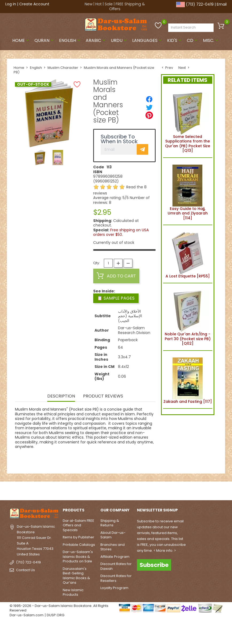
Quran (44, 40)
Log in (10, 4)
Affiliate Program (114, 556)
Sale (109, 4)
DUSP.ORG (55, 615)
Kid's (175, 40)
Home (21, 40)
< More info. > (165, 550)
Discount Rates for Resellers (116, 578)
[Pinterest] (149, 115)
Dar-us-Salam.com (27, 615)
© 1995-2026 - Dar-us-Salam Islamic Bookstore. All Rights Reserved (59, 608)
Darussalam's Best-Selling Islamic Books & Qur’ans (76, 575)
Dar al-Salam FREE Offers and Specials (78, 525)
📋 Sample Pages (116, 298)
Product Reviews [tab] (103, 396)
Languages (147, 40)
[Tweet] (149, 107)
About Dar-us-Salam (112, 535)
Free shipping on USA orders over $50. (121, 232)
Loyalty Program (114, 587)
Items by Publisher (78, 537)
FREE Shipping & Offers (127, 6)
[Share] (149, 99)
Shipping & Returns (109, 523)
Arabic (96, 40)
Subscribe (154, 565)
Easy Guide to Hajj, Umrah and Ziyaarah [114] (188, 191)
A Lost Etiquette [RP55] (188, 254)
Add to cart (116, 276)
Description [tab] (61, 396)
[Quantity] (108, 263)
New (88, 4)
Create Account (34, 4)
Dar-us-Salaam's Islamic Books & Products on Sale (78, 556)
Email (222, 4)
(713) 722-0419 (200, 4)
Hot (98, 4)
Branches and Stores (112, 547)
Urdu (119, 40)
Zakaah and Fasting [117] (187, 379)
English (70, 40)
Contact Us (25, 570)
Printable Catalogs (79, 544)
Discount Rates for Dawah (116, 566)
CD (193, 40)
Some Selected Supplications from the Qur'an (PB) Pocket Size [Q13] (187, 121)
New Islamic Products (73, 592)
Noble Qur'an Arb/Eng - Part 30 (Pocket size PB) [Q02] (188, 317)
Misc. (211, 40)
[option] (40, 157)
